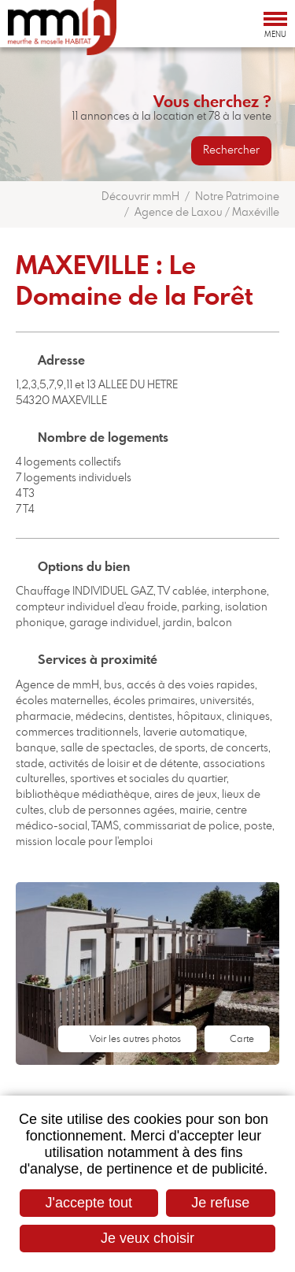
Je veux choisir (147, 1238)
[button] (147, 973)
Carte (242, 1039)
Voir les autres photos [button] (135, 1039)
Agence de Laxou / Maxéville (207, 212)
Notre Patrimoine (237, 196)
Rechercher (231, 150)
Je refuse (220, 1203)
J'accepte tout (89, 1203)
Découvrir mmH (140, 196)
